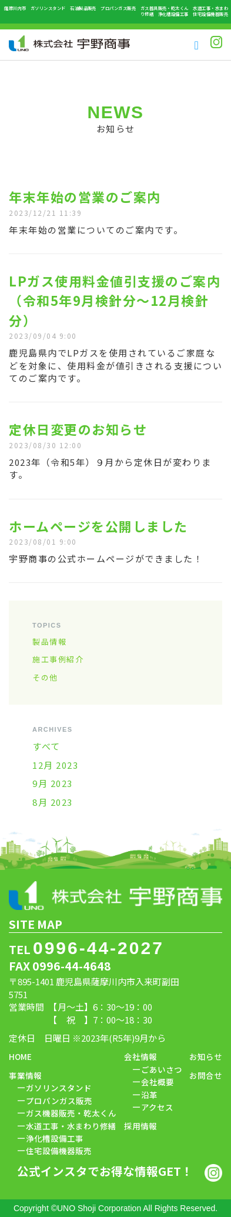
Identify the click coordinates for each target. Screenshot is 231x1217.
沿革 (149, 1095)
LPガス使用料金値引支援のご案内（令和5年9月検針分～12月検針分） (114, 300)
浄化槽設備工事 (54, 1138)
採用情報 (140, 1126)
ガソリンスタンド (59, 1087)
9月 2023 (52, 783)
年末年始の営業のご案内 (85, 197)
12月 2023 (55, 765)
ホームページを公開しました (98, 526)
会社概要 (157, 1082)
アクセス (157, 1107)
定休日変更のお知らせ (78, 429)
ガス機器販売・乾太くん (71, 1113)
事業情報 (25, 1075)
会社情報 (140, 1056)
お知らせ (205, 1056)
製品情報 (49, 641)
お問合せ (205, 1075)
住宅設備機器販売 (59, 1150)
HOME (20, 1056)
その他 (45, 677)
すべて (46, 746)
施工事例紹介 (57, 659)
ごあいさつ (161, 1069)
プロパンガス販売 (59, 1100)
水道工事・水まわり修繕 (71, 1126)
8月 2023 (52, 802)
